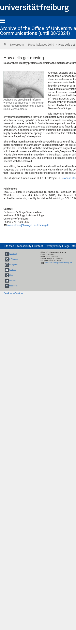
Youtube (12, 270)
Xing (11, 275)
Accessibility (24, 246)
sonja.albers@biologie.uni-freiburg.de (28, 225)
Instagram (13, 265)
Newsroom (17, 44)
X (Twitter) (13, 259)
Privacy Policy (53, 246)
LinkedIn (12, 281)
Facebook (13, 254)
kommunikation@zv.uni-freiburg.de (58, 262)
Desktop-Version (13, 293)
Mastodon (13, 286)
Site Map (9, 246)
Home (4, 44)
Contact (38, 246)
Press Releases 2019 (41, 44)
